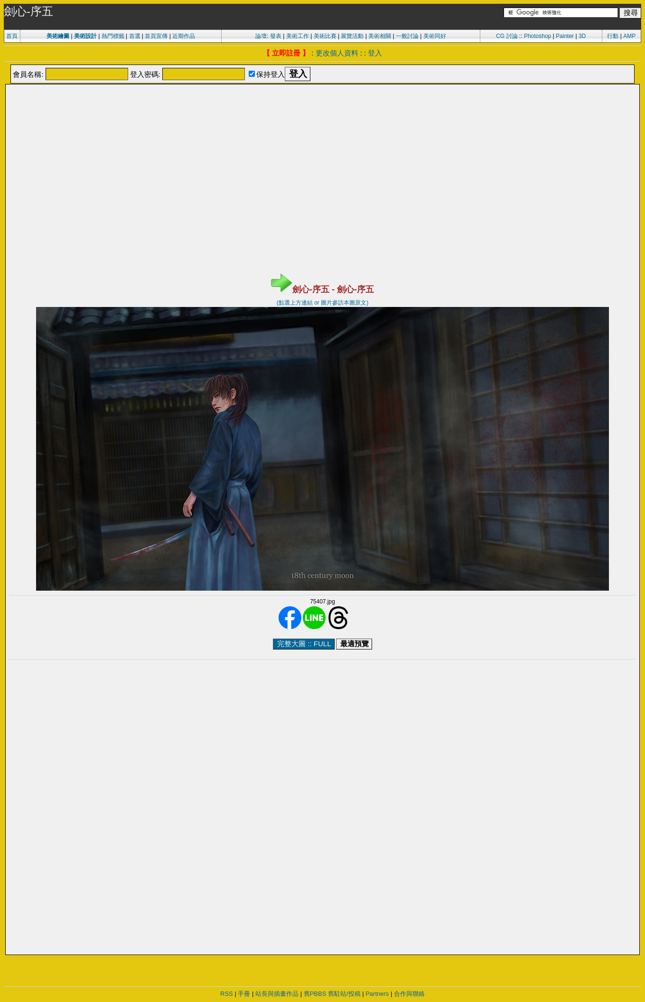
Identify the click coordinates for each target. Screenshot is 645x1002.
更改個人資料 (337, 53)
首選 (134, 36)
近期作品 (183, 36)
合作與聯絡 (409, 993)
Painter (565, 36)
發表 (275, 36)
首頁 (12, 36)
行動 (612, 36)
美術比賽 (325, 36)
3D (582, 36)
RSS (226, 993)
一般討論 (407, 36)
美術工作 (297, 36)
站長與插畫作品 (277, 993)
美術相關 (379, 36)
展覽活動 (352, 36)
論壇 (261, 36)
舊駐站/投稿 (344, 993)
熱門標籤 (113, 36)
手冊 (244, 993)
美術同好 (434, 36)
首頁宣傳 (156, 36)
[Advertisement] (322, 109)
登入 (375, 53)
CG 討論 (506, 36)
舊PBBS (315, 993)
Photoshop (537, 36)
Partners (377, 993)
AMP (629, 36)
